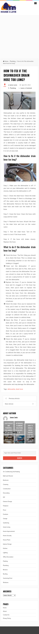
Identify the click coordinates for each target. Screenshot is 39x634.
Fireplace (5, 506)
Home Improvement (9, 531)
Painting (5, 561)
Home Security (7, 535)
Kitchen (5, 548)
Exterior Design (7, 501)
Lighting (5, 553)
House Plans (6, 540)
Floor (4, 510)
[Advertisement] (19, 36)
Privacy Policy (7, 618)
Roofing (5, 574)
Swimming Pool (7, 578)
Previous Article (14, 398)
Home (5, 61)
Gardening (6, 523)
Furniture (5, 514)
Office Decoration (8, 557)
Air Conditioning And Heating (11, 472)
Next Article (9, 404)
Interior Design (7, 544)
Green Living (6, 527)
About (5, 611)
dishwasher (11, 389)
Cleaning (5, 484)
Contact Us (6, 615)
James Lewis (13, 85)
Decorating (6, 493)
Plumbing (12, 61)
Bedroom (6, 480)
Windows (5, 582)
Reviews (5, 570)
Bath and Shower (8, 476)
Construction (7, 489)
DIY (4, 497)
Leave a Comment (26, 88)
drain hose (19, 389)
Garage (5, 518)
